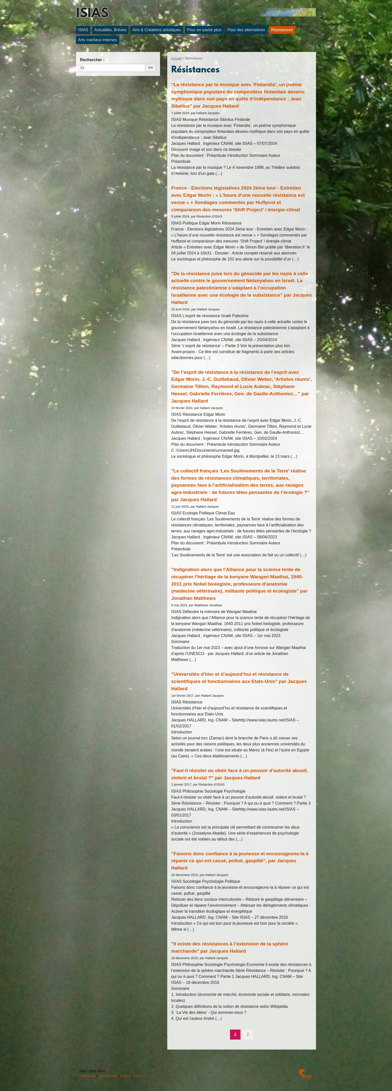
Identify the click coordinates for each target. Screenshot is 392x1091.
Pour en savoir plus (204, 30)
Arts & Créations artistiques (156, 30)
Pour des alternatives (246, 30)
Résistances (282, 30)
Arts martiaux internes (97, 40)
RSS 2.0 (140, 1076)
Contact (125, 1076)
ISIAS (92, 13)
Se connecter (107, 1076)
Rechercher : (92, 60)
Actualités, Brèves (110, 30)
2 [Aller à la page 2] (248, 1034)
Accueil (176, 58)
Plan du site (87, 1076)
